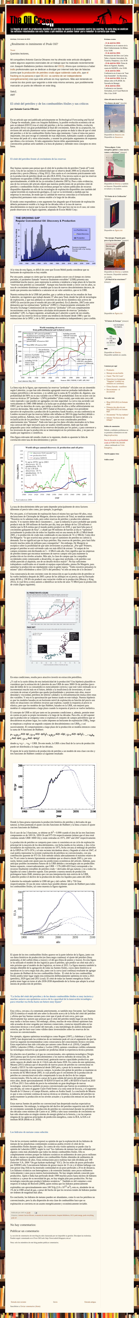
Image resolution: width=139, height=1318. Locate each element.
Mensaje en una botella (115, 373)
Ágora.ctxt (118, 230)
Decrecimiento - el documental (113, 391)
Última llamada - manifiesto (117, 387)
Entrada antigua (90, 1302)
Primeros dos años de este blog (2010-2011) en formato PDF (117, 409)
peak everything (88, 1215)
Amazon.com (119, 135)
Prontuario (110, 370)
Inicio (55, 1302)
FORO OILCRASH (118, 443)
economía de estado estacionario (45, 1215)
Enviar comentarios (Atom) (30, 1306)
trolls (12, 69)
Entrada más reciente (18, 1302)
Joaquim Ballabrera (63, 1215)
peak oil (13, 1218)
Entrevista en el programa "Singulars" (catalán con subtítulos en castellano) (116, 381)
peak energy (78, 1215)
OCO (60, 66)
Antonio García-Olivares (26, 1215)
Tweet (12, 50)
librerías (118, 184)
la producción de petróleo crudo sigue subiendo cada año (51, 72)
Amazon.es (119, 137)
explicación (112, 435)
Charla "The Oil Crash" (115, 376)
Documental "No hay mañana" (118, 415)
